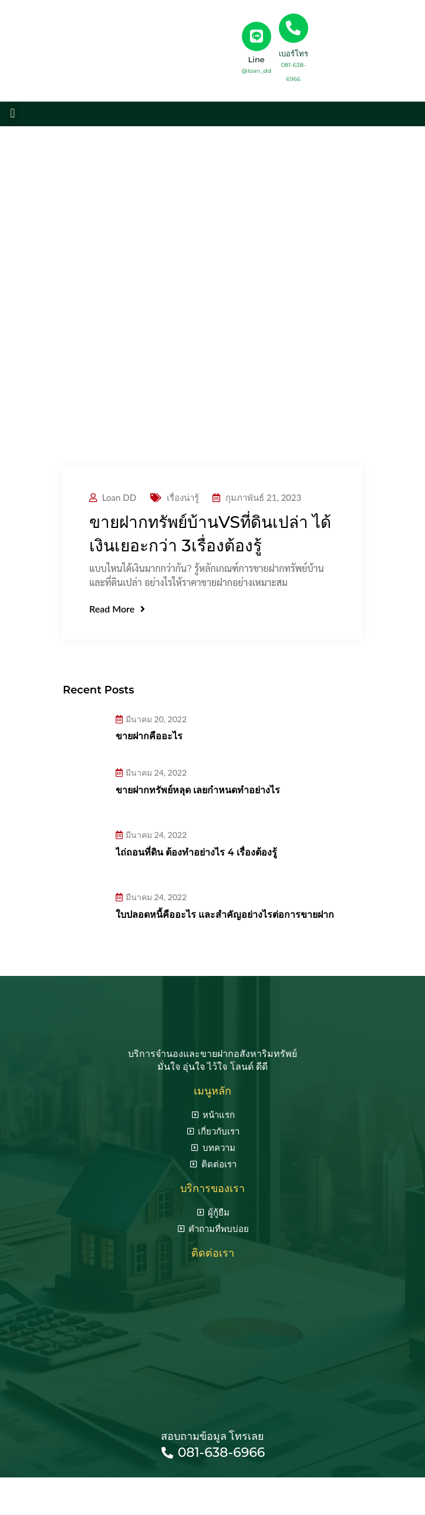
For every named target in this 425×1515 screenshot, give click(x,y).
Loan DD (119, 497)
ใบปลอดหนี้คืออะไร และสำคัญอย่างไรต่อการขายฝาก (225, 914)
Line (256, 59)
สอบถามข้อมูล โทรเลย (213, 1436)
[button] (12, 113)
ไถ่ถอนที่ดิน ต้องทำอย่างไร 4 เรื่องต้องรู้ (196, 852)
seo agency (224, 1490)
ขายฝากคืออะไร (149, 736)
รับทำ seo (274, 1490)
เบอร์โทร (293, 53)
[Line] (256, 36)
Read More (117, 608)
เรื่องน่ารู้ (183, 497)
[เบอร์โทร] (293, 28)
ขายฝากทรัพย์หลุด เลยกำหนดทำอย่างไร (198, 790)
